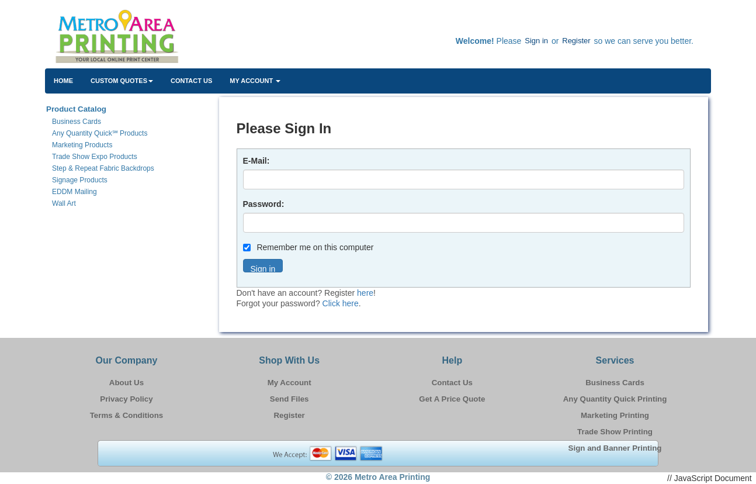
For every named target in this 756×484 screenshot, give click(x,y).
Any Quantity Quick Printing (615, 399)
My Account (289, 382)
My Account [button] (255, 80)
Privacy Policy (126, 399)
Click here (340, 303)
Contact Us (191, 80)
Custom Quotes (122, 80)
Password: (264, 204)
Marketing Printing (615, 415)
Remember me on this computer (308, 247)
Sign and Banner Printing (615, 448)
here (365, 293)
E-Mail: (256, 160)
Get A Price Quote (452, 399)
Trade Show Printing (615, 431)
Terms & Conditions (127, 415)
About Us (126, 382)
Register (576, 40)
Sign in (536, 40)
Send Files (289, 399)
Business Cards (614, 382)
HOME (63, 80)
